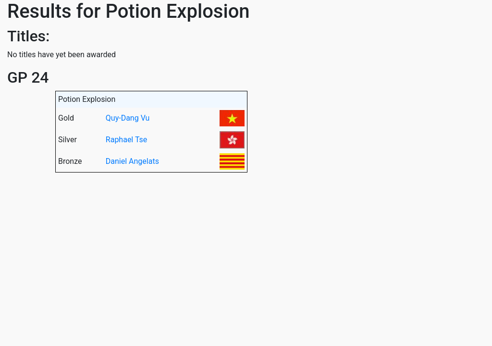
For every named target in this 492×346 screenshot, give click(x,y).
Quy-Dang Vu (128, 118)
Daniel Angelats (132, 161)
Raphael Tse (126, 139)
